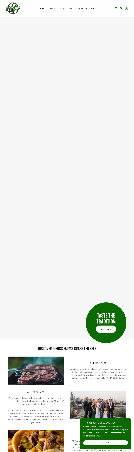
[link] (13, 8)
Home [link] (43, 8)
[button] (126, 8)
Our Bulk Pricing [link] (85, 8)
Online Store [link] (66, 8)
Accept (105, 443)
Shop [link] (52, 8)
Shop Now (106, 329)
